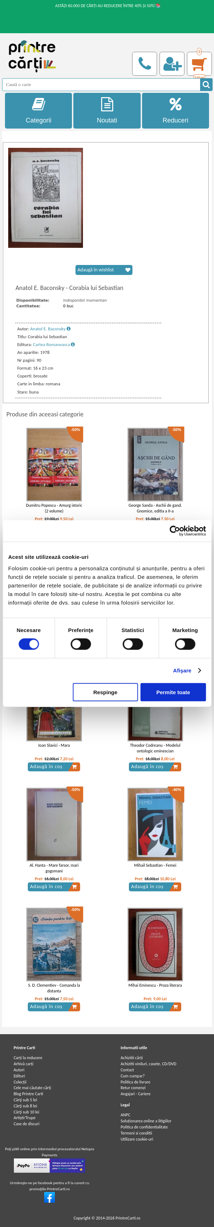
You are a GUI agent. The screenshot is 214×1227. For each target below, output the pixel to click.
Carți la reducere (28, 1057)
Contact (127, 1069)
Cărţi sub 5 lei (25, 1099)
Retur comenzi (133, 1087)
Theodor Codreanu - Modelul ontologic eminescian (155, 748)
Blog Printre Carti (28, 1093)
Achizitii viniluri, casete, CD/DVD (148, 1063)
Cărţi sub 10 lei (26, 1112)
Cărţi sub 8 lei (25, 1105)
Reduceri (175, 110)
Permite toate (173, 692)
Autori (19, 1069)
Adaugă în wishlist (104, 270)
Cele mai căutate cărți (32, 1087)
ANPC (125, 1114)
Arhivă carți (23, 1063)
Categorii (38, 110)
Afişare (182, 670)
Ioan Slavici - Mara (54, 745)
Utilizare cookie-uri (137, 1139)
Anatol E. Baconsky (50, 328)
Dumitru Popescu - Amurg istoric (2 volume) (54, 508)
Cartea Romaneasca (54, 344)
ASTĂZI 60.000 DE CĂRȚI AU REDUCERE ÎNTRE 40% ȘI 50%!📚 (108, 5)
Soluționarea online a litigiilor (146, 1120)
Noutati (106, 110)
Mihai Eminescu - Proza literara (155, 985)
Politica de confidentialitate (144, 1127)
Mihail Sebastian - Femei (155, 865)
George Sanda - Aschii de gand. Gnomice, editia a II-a (155, 508)
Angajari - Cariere (136, 1093)
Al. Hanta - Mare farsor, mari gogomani (54, 868)
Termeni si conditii (136, 1133)
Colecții (20, 1082)
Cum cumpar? (133, 1075)
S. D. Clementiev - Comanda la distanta (54, 988)
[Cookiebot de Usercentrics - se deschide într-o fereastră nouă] (174, 531)
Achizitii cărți (132, 1057)
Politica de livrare (136, 1082)
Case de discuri (27, 1123)
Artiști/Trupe (25, 1117)
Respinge (105, 692)
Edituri (19, 1075)
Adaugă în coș (53, 766)
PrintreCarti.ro (127, 1218)
